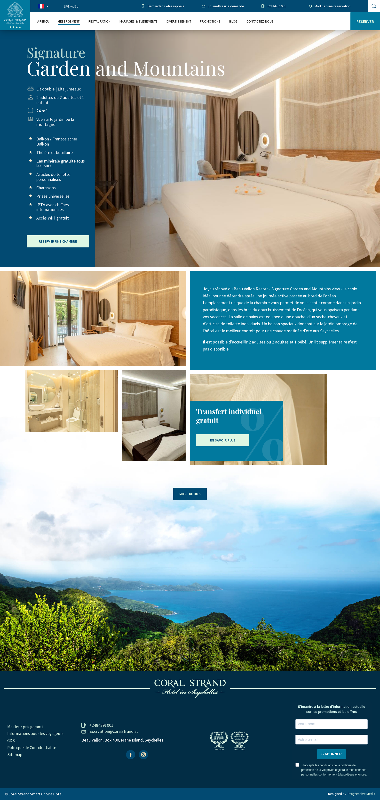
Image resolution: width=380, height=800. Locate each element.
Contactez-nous (260, 21)
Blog (233, 21)
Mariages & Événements (138, 21)
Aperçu (43, 21)
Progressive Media (361, 794)
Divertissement (178, 21)
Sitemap (14, 754)
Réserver (365, 21)
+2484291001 (276, 6)
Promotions (210, 21)
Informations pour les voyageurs (35, 733)
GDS (11, 740)
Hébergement (69, 21)
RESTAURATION (99, 21)
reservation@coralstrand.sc (113, 731)
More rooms (190, 494)
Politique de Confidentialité (31, 747)
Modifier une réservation (332, 6)
